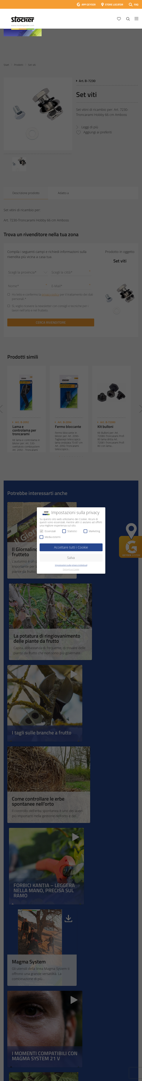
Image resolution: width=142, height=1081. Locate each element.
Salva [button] (71, 557)
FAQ (136, 4)
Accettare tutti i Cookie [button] (71, 547)
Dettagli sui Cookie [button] (71, 569)
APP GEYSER (89, 4)
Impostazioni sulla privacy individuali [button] (71, 565)
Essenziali (48, 531)
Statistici (69, 531)
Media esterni (50, 537)
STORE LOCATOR (114, 4)
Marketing (92, 531)
